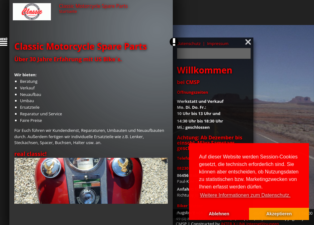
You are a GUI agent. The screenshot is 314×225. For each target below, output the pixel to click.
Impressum (218, 43)
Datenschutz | (191, 43)
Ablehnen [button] (219, 213)
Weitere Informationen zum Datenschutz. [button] (245, 195)
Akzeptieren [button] (279, 213)
